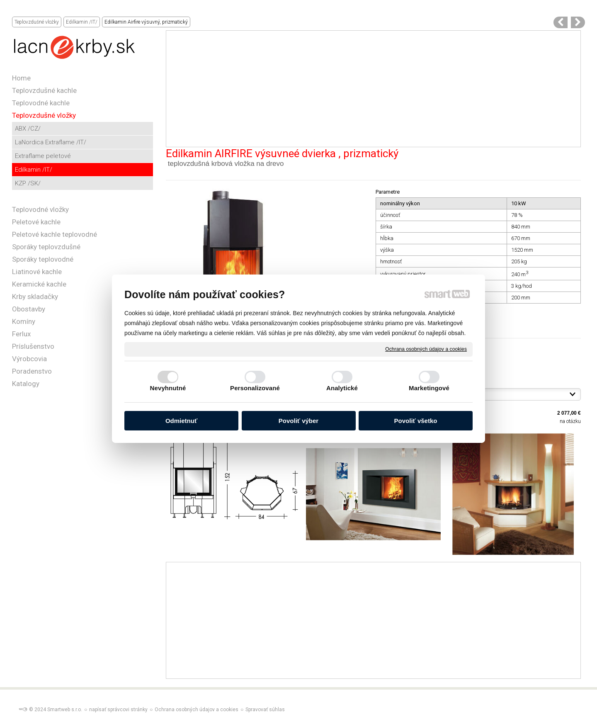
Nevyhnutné (168, 387)
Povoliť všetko (415, 420)
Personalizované (255, 387)
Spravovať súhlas (265, 709)
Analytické (342, 387)
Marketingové (429, 387)
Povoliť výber (298, 420)
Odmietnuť (181, 420)
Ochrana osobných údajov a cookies (426, 349)
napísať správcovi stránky (118, 709)
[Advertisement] (373, 89)
